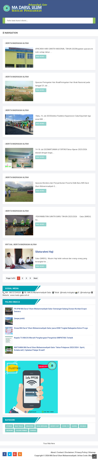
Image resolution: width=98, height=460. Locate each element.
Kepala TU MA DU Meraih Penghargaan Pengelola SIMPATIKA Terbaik (43, 338)
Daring (74, 426)
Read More (41, 57)
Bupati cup (55, 426)
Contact (60, 452)
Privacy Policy (81, 452)
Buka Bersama (42, 426)
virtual (9, 244)
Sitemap (91, 452)
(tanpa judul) (19, 319)
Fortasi (33, 430)
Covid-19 (65, 426)
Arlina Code (82, 456)
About (53, 452)
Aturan (9, 426)
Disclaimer (69, 452)
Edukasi (83, 426)
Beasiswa (29, 426)
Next (37, 278)
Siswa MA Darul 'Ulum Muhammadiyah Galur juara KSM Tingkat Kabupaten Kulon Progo (51, 328)
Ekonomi (9, 430)
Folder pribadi (21, 430)
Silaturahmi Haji (45, 252)
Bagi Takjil (19, 426)
